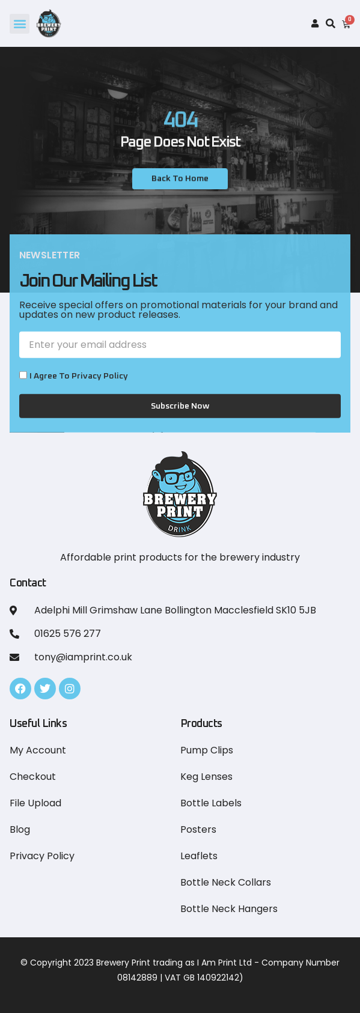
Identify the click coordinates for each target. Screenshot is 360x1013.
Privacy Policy (42, 856)
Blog (20, 829)
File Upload (35, 803)
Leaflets (199, 856)
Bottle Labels (211, 803)
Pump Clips (206, 750)
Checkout (33, 776)
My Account (38, 750)
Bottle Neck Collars (225, 882)
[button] (19, 24)
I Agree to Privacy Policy (78, 393)
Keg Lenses (206, 776)
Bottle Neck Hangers (229, 909)
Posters (198, 829)
